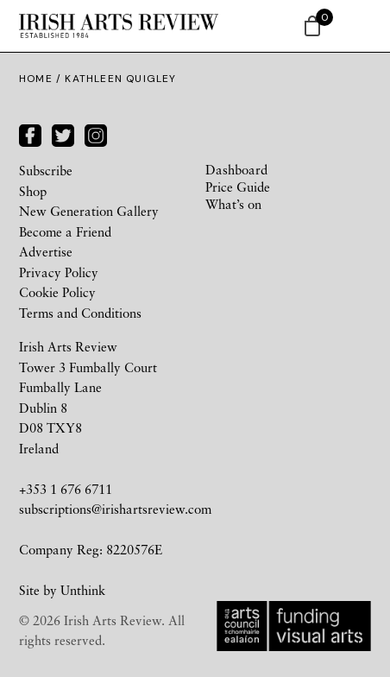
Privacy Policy (58, 272)
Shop (33, 191)
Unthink (82, 590)
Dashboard (236, 169)
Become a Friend (65, 231)
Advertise (45, 251)
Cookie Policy (57, 292)
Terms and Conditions (80, 312)
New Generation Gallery (89, 210)
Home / (42, 78)
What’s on (233, 204)
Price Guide (237, 186)
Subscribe (45, 170)
